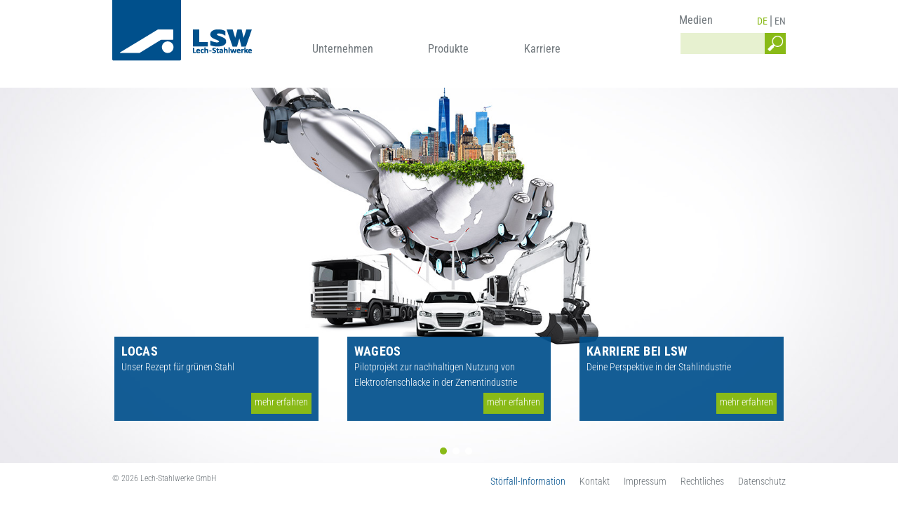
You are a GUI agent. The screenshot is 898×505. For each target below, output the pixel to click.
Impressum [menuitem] (645, 481)
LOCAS (139, 351)
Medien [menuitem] (696, 20)
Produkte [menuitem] (448, 48)
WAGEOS (377, 351)
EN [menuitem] (780, 21)
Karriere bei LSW (637, 351)
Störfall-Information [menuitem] (527, 481)
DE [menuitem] (762, 21)
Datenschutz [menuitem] (762, 481)
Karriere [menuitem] (542, 48)
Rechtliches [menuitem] (702, 481)
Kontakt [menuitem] (594, 481)
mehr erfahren (281, 402)
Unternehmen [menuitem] (342, 48)
